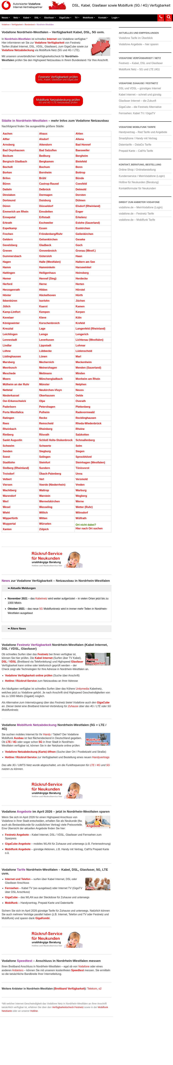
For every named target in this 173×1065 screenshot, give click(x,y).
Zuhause (73, 708)
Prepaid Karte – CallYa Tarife (136, 150)
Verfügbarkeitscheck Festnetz (68, 1009)
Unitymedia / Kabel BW (143, 1044)
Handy (47, 736)
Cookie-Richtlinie (43, 1058)
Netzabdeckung (28, 1044)
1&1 (27, 1051)
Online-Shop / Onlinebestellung (137, 169)
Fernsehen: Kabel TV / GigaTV (137, 113)
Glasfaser (49, 17)
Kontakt (102, 17)
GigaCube (64, 17)
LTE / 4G (95, 767)
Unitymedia (82, 691)
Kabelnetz (41, 600)
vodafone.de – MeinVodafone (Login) (140, 207)
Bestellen (82, 1058)
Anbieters (17, 972)
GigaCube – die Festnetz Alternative (140, 106)
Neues (5, 17)
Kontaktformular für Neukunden (137, 188)
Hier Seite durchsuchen (30, 1027)
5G (41, 611)
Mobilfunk (88, 17)
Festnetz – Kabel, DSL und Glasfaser (141, 63)
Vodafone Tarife (119, 1044)
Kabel (26, 17)
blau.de (37, 1051)
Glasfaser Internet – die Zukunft (137, 100)
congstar (49, 1051)
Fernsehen (101, 1044)
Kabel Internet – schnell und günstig (140, 94)
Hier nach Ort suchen (89, 530)
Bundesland (30, 25)
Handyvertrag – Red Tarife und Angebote (143, 132)
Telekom (92, 991)
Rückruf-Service (26, 683)
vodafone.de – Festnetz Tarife (136, 213)
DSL (37, 17)
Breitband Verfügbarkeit (69, 991)
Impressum (8, 1058)
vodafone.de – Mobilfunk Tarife (137, 219)
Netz (16, 17)
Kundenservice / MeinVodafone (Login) (142, 176)
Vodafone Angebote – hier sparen (138, 44)
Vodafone (6, 25)
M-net (61, 1051)
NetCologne (74, 1051)
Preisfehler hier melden (117, 1034)
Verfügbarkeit (17, 25)
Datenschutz (24, 1058)
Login (115, 17)
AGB (58, 1058)
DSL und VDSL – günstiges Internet (140, 88)
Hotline (9, 683)
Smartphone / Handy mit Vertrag (138, 138)
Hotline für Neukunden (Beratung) (139, 182)
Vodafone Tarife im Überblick (136, 38)
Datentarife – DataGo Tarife (135, 144)
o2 (100, 991)
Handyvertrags (100, 759)
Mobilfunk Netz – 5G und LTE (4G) (139, 69)
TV (76, 17)
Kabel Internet (47, 1044)
